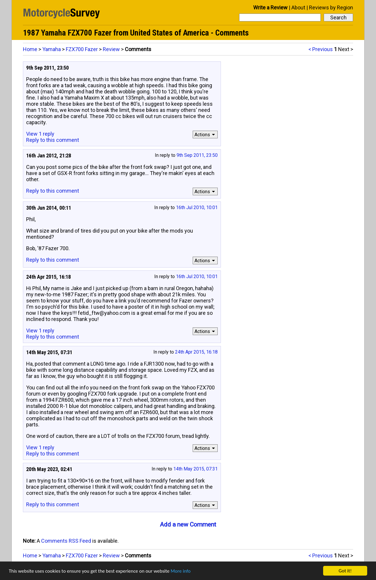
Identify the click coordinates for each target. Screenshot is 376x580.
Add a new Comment (188, 524)
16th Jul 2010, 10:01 (197, 207)
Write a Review (270, 7)
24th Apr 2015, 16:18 (196, 352)
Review (111, 49)
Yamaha (51, 49)
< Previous (320, 49)
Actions (205, 134)
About (298, 7)
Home (30, 49)
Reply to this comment (52, 140)
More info (181, 571)
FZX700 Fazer (82, 49)
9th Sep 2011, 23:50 (197, 155)
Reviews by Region (331, 7)
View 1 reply (40, 134)
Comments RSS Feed (66, 541)
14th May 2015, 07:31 (195, 469)
